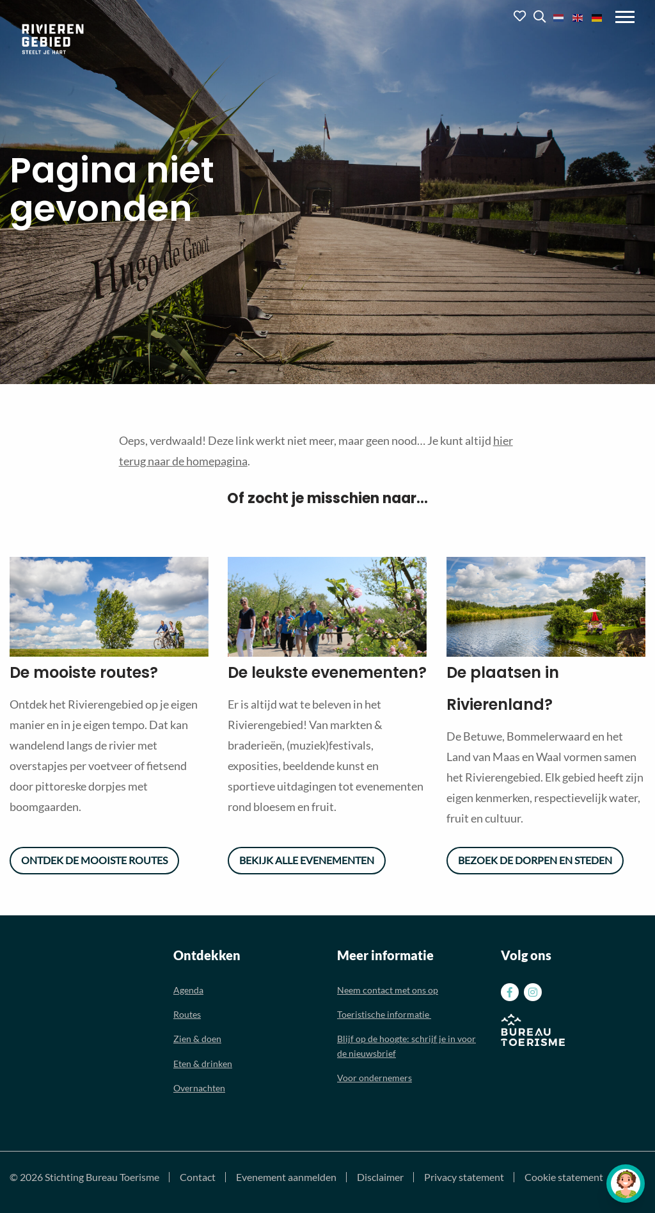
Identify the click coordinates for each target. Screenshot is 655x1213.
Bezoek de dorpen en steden (535, 860)
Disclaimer (380, 1177)
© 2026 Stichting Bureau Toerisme (84, 1177)
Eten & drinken (202, 1063)
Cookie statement (564, 1177)
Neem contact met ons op (387, 989)
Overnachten (199, 1087)
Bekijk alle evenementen (306, 860)
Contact (198, 1177)
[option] (109, 607)
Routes (187, 1014)
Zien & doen (197, 1038)
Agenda (188, 989)
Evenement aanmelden (286, 1177)
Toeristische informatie (384, 1014)
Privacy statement (464, 1177)
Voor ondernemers (374, 1077)
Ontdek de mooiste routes (94, 860)
